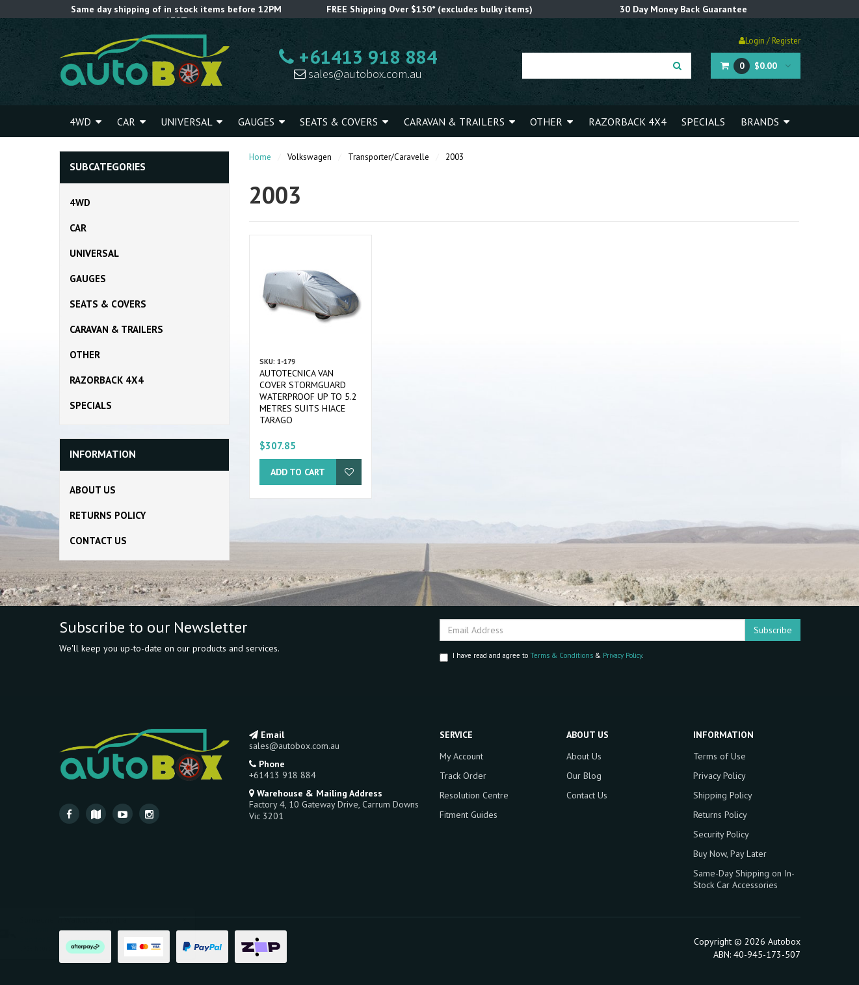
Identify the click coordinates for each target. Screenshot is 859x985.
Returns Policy (108, 515)
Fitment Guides (468, 815)
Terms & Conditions (561, 655)
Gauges (261, 121)
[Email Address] (592, 630)
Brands (765, 121)
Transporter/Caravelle (388, 157)
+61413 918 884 (358, 56)
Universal (191, 121)
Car (131, 121)
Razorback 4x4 (627, 121)
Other (551, 121)
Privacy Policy (622, 655)
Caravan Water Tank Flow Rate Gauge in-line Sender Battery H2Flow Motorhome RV (112, 934)
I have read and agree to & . (541, 656)
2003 (454, 157)
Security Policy (721, 834)
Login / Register (769, 40)
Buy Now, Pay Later (730, 854)
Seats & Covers (344, 121)
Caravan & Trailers (459, 121)
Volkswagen (309, 157)
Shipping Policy (722, 795)
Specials (703, 121)
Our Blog (583, 775)
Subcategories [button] (108, 167)
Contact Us (98, 540)
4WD (85, 121)
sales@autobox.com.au (358, 73)
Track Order (463, 775)
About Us (93, 490)
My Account (461, 756)
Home (260, 157)
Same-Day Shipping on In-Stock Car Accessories (744, 879)
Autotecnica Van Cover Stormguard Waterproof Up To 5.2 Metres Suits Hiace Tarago (308, 396)
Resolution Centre (474, 795)
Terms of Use (719, 756)
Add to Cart (298, 472)
